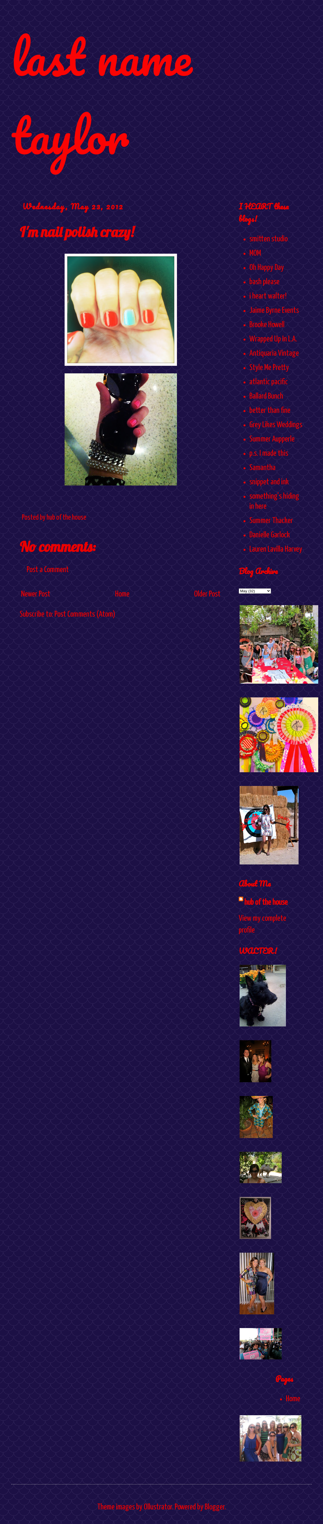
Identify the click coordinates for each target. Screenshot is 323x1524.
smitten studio (268, 239)
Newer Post (35, 594)
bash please (264, 282)
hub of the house (266, 902)
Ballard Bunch (266, 396)
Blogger (214, 1507)
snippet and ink (269, 482)
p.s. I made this (268, 453)
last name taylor (101, 95)
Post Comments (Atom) (84, 614)
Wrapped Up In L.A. (273, 339)
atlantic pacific (268, 382)
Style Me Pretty (269, 368)
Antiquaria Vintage (274, 353)
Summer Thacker (271, 521)
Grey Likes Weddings (275, 425)
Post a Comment (48, 570)
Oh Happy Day (266, 268)
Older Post (207, 594)
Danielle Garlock (269, 535)
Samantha (262, 468)
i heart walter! (267, 296)
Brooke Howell (267, 325)
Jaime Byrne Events (274, 310)
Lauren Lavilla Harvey (275, 549)
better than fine (269, 411)
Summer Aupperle (272, 439)
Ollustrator (158, 1507)
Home (122, 594)
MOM (255, 253)
